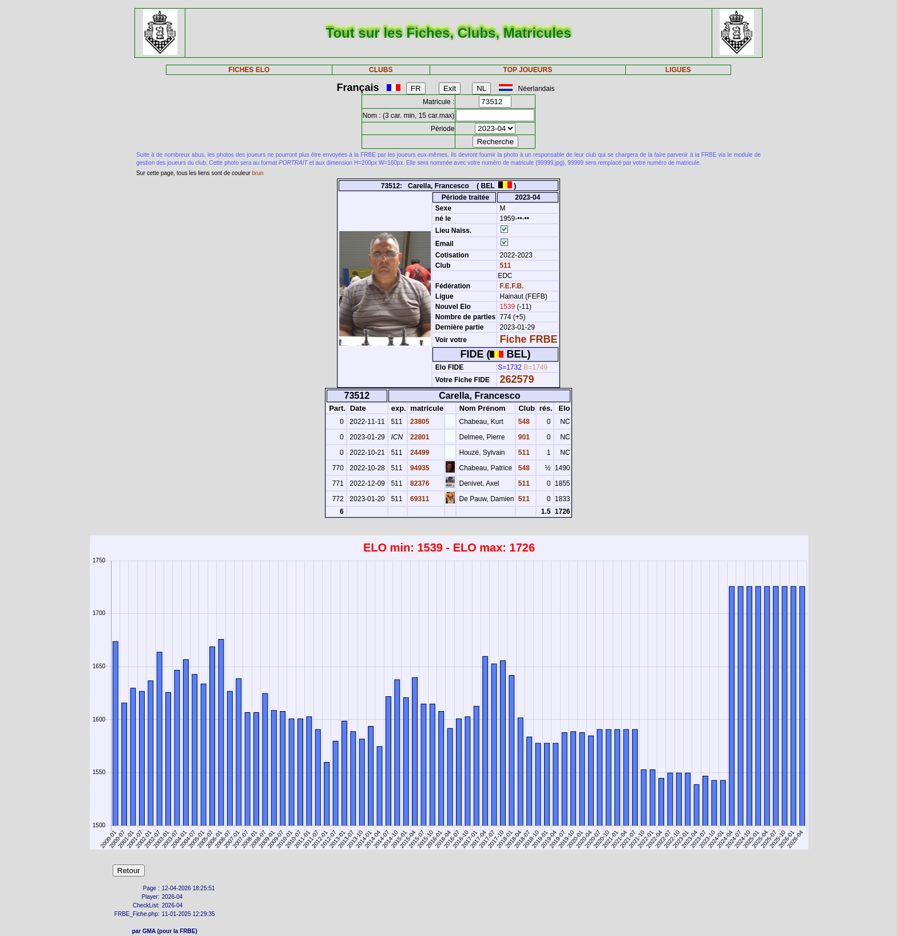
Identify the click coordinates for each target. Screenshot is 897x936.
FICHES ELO (248, 70)
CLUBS (380, 70)
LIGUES (678, 70)
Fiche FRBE (529, 339)
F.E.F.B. (512, 286)
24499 (419, 453)
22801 (419, 437)
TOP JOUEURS (528, 70)
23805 (419, 422)
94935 (419, 468)
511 (504, 265)
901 (523, 437)
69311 (419, 499)
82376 (419, 483)
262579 (517, 379)
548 (523, 422)
